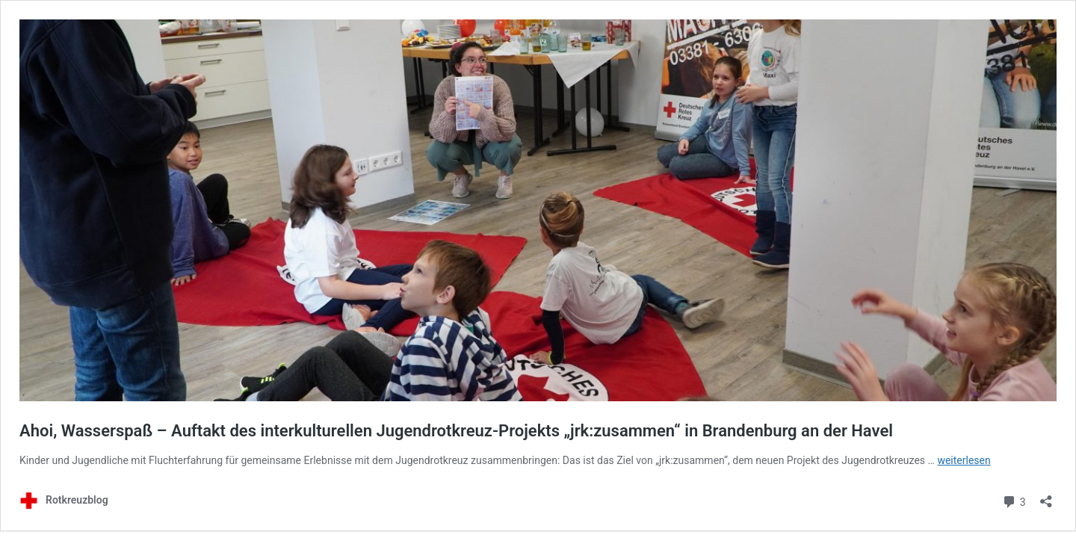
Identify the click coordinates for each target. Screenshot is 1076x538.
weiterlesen (963, 460)
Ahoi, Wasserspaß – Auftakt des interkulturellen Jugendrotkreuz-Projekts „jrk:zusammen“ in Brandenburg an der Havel (456, 430)
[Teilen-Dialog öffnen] (1046, 496)
